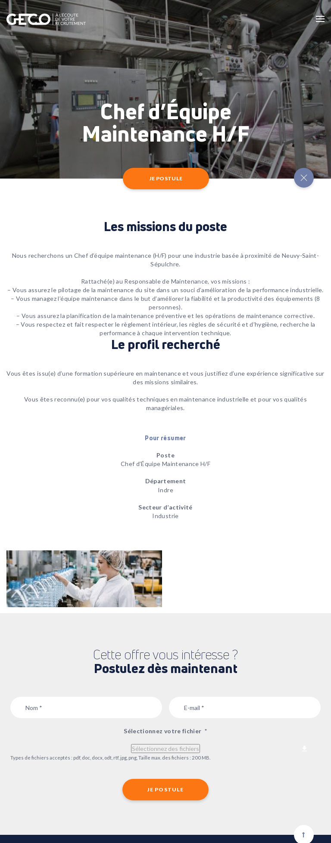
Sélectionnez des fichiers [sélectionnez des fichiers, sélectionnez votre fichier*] (165, 748)
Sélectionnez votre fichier (165, 731)
